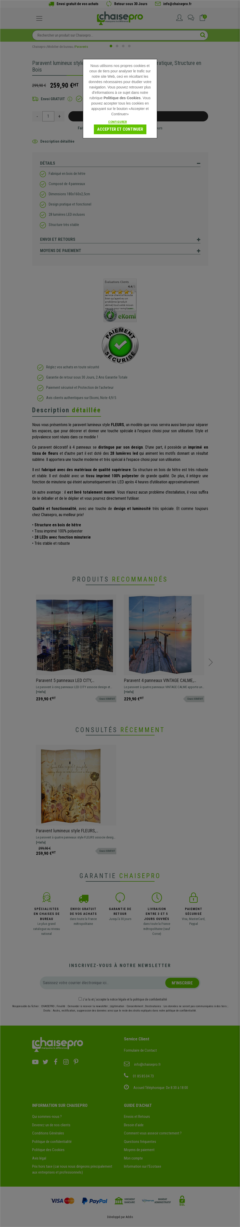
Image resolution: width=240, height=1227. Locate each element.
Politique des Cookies (122, 98)
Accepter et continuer (120, 129)
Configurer (117, 122)
